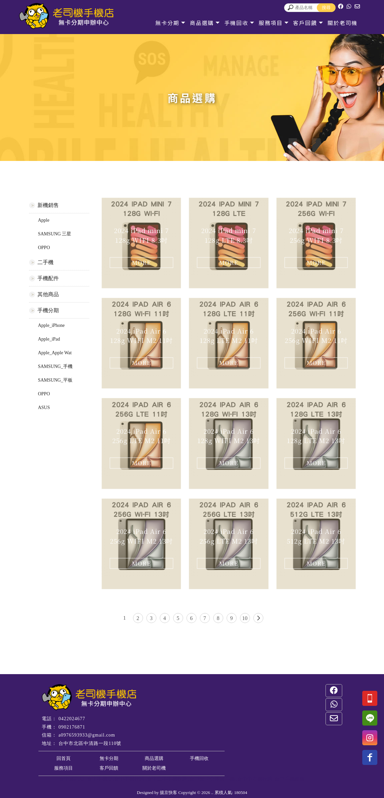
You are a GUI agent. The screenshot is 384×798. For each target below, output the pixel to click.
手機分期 (48, 310)
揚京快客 (168, 792)
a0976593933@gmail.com (86, 735)
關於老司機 (343, 23)
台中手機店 (99, 779)
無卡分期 (167, 23)
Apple (43, 220)
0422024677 (71, 718)
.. (212, 792)
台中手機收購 (129, 779)
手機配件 (48, 278)
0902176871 (71, 727)
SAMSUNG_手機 (55, 366)
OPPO (44, 247)
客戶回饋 (305, 23)
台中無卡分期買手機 (212, 779)
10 (245, 618)
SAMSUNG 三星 (54, 233)
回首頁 (63, 758)
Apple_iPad (49, 339)
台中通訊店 (71, 779)
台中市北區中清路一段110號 (89, 743)
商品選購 (202, 23)
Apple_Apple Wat (55, 352)
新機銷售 (48, 205)
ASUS (44, 407)
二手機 (45, 262)
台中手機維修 (290, 779)
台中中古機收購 (254, 779)
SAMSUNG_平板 (55, 380)
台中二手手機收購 (167, 779)
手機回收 (236, 23)
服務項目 (271, 23)
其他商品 (48, 294)
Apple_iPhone (51, 325)
